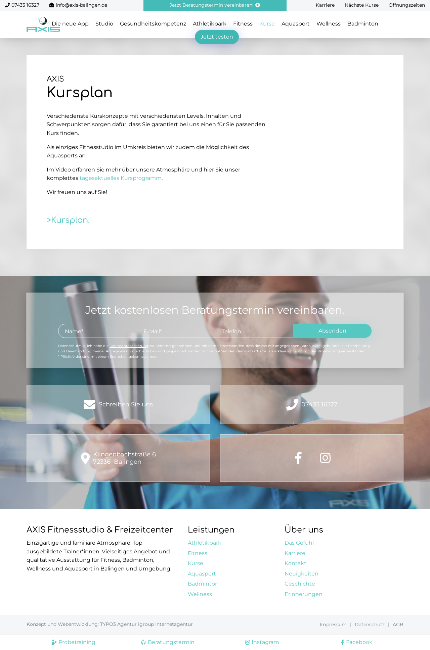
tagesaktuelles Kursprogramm (121, 178)
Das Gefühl (299, 543)
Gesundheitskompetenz (153, 23)
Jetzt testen (217, 37)
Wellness (328, 23)
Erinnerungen (303, 594)
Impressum (333, 624)
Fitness (243, 23)
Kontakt (295, 563)
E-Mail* (152, 331)
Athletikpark (209, 23)
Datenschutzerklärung (129, 346)
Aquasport (296, 23)
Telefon (231, 331)
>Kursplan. (68, 220)
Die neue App (70, 23)
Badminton (362, 23)
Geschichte (300, 584)
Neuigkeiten (301, 573)
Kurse (267, 23)
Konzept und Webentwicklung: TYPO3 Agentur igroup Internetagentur (110, 624)
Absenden (332, 331)
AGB (398, 624)
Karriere (325, 5)
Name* (74, 331)
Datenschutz (370, 624)
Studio (104, 23)
